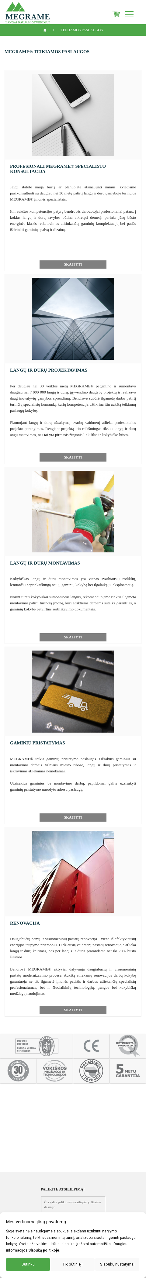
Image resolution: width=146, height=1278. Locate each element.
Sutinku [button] (28, 1264)
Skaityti (73, 264)
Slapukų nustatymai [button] (117, 1264)
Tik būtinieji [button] (72, 1264)
